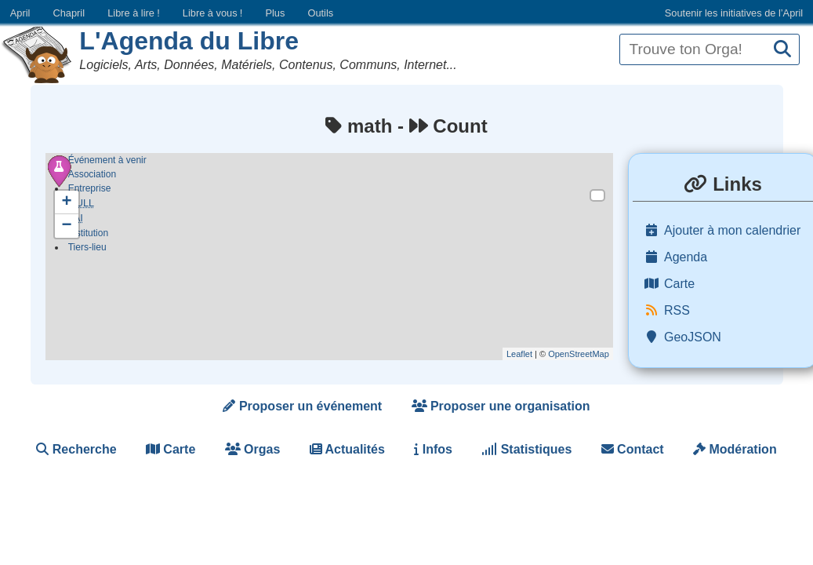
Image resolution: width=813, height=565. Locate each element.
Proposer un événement (302, 406)
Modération (735, 449)
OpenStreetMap (578, 354)
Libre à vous (212, 13)
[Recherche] (782, 50)
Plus (275, 13)
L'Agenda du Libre (189, 41)
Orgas (253, 449)
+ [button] (67, 202)
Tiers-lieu (87, 249)
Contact (632, 449)
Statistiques (526, 449)
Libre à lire (133, 13)
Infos (433, 449)
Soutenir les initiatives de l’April (734, 13)
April (20, 13)
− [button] (67, 226)
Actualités (347, 449)
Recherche (76, 449)
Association (92, 174)
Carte (170, 449)
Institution (88, 235)
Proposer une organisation (501, 406)
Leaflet (519, 354)
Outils (320, 13)
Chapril (69, 13)
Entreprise (89, 188)
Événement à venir (107, 160)
